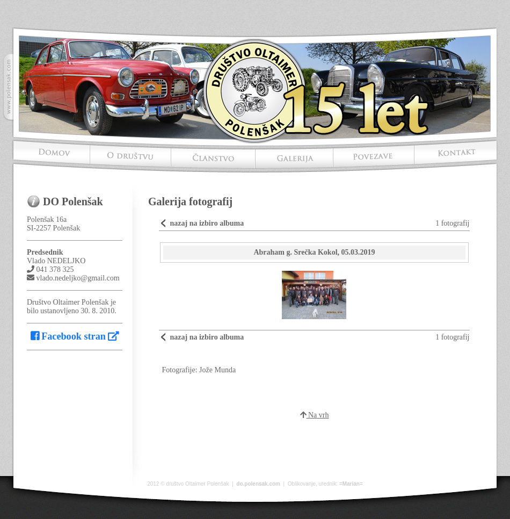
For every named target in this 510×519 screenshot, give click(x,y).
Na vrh (314, 415)
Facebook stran (75, 336)
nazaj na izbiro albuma (207, 223)
